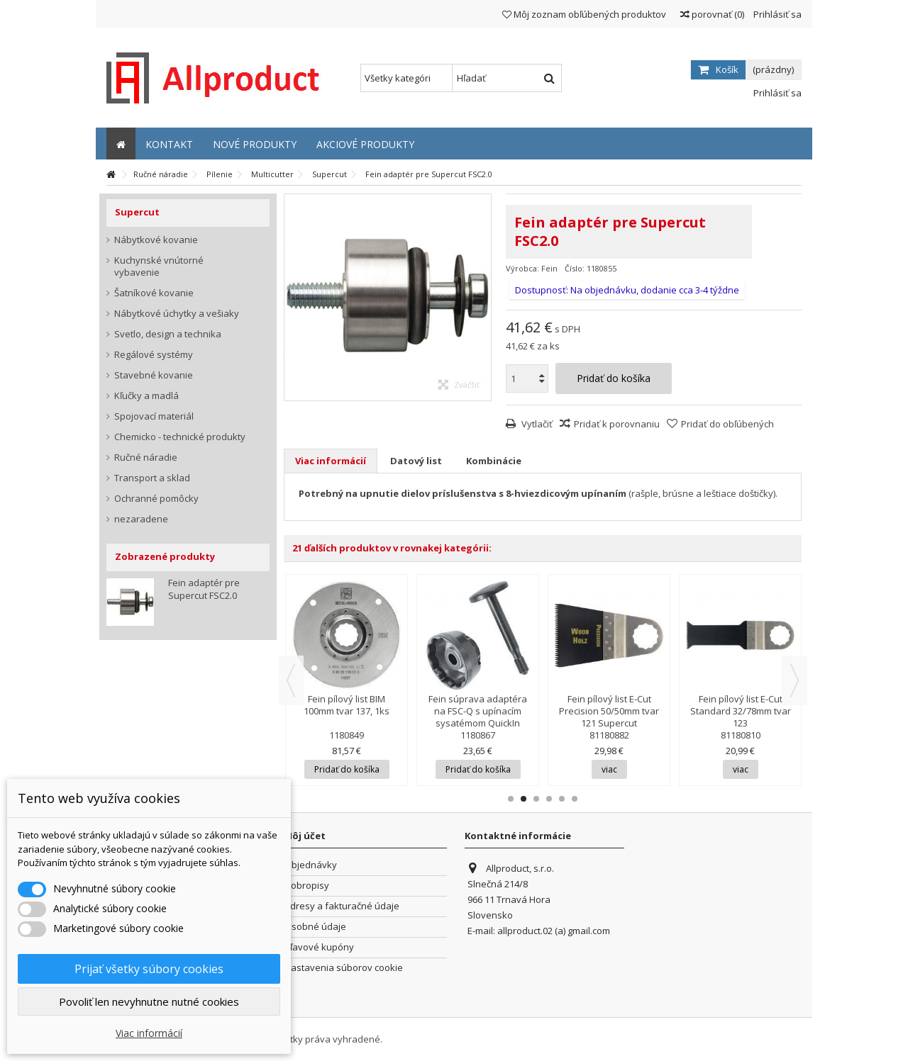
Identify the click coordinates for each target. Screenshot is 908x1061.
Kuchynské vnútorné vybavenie (159, 266)
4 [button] (549, 799)
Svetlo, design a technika (167, 334)
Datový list (416, 460)
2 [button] (523, 799)
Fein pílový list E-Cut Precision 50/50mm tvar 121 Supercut (609, 710)
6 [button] (574, 799)
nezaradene (141, 519)
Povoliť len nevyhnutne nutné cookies (149, 1001)
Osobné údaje (315, 927)
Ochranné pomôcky (156, 499)
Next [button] (794, 680)
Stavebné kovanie (153, 375)
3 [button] (536, 799)
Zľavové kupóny (319, 947)
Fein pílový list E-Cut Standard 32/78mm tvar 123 (740, 710)
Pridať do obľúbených (727, 423)
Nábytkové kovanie (156, 240)
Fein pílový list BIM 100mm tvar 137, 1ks (346, 704)
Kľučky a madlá (146, 396)
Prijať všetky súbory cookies (148, 969)
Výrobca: (522, 268)
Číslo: (575, 268)
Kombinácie (493, 460)
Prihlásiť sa (776, 14)
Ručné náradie (145, 457)
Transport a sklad (152, 478)
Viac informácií (330, 460)
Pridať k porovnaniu (617, 423)
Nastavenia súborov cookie (343, 968)
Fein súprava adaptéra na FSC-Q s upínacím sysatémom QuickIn (477, 710)
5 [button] (562, 799)
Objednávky (310, 865)
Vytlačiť (536, 423)
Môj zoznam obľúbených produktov (584, 14)
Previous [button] (291, 680)
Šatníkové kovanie (154, 293)
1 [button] (511, 799)
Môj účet (305, 835)
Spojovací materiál (154, 416)
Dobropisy (306, 886)
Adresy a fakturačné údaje (341, 906)
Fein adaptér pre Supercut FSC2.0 (204, 589)
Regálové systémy (153, 355)
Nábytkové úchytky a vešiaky (176, 314)
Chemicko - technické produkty (179, 437)
